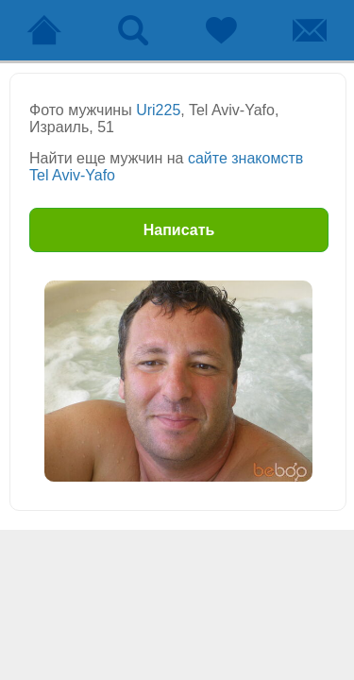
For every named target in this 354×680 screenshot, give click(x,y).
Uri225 (158, 110)
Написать (179, 230)
